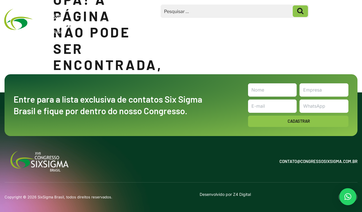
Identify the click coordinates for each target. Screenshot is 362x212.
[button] (347, 196)
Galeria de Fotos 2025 (301, 21)
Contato (345, 21)
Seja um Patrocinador (121, 21)
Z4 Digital (242, 194)
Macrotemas (168, 21)
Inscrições (207, 21)
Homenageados (249, 21)
